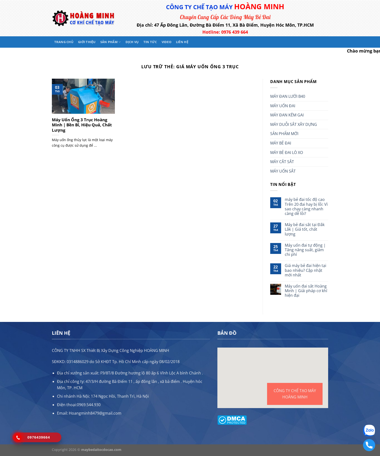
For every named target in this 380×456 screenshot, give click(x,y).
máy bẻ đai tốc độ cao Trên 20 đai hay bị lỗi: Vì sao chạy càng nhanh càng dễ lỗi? (306, 206)
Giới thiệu (87, 42)
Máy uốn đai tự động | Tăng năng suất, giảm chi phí (305, 250)
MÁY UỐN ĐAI (282, 105)
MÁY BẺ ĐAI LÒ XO (286, 152)
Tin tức (150, 42)
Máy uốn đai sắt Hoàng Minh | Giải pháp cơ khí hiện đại (306, 291)
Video (166, 42)
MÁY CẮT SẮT (282, 161)
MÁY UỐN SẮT (283, 171)
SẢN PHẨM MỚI (284, 133)
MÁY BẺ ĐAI (280, 143)
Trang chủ (63, 42)
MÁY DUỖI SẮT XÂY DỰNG (293, 124)
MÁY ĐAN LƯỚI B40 (287, 96)
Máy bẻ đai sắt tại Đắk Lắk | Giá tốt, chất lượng (305, 229)
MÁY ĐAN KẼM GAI (287, 115)
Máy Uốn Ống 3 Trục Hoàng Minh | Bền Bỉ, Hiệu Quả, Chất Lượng (82, 125)
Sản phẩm (110, 42)
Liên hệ (182, 42)
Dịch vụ (132, 42)
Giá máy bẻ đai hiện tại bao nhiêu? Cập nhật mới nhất (305, 270)
